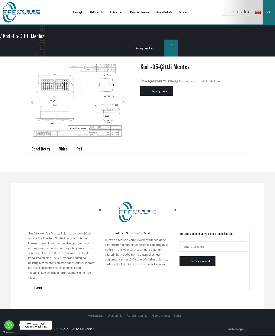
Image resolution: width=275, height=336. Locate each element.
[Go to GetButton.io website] (9, 332)
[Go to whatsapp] (9, 325)
